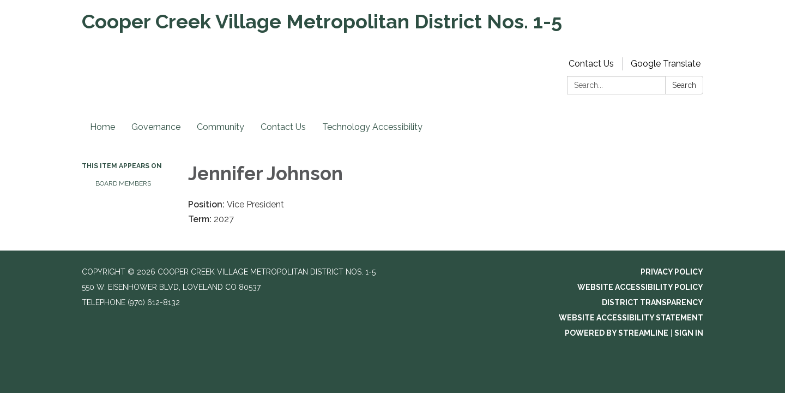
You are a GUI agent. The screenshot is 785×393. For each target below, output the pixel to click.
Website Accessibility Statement (631, 317)
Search (684, 85)
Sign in (688, 333)
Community (220, 127)
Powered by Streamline (616, 333)
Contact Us (591, 63)
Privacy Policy (672, 271)
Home (102, 127)
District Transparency (652, 302)
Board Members (123, 183)
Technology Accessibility (372, 127)
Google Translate (666, 63)
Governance (155, 127)
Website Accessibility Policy (640, 287)
